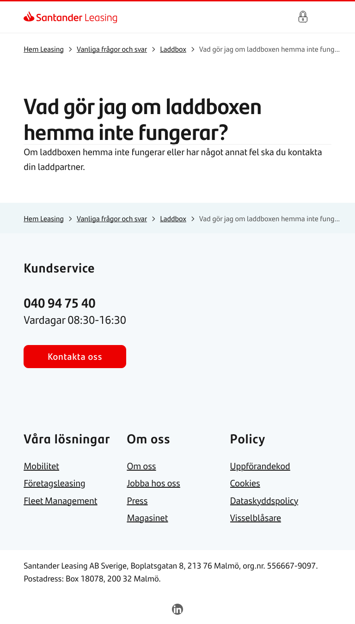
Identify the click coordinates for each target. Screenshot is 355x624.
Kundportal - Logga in (303, 17)
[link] (32, 17)
